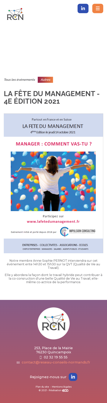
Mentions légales (62, 386)
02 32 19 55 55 (53, 357)
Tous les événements (19, 79)
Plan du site (42, 386)
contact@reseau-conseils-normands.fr (53, 362)
